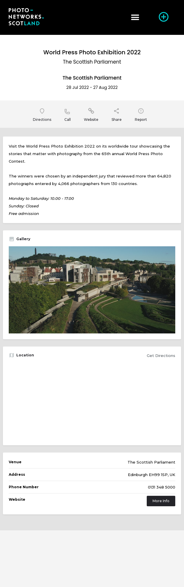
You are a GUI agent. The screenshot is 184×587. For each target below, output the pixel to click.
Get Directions (161, 355)
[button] (134, 17)
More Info (161, 501)
